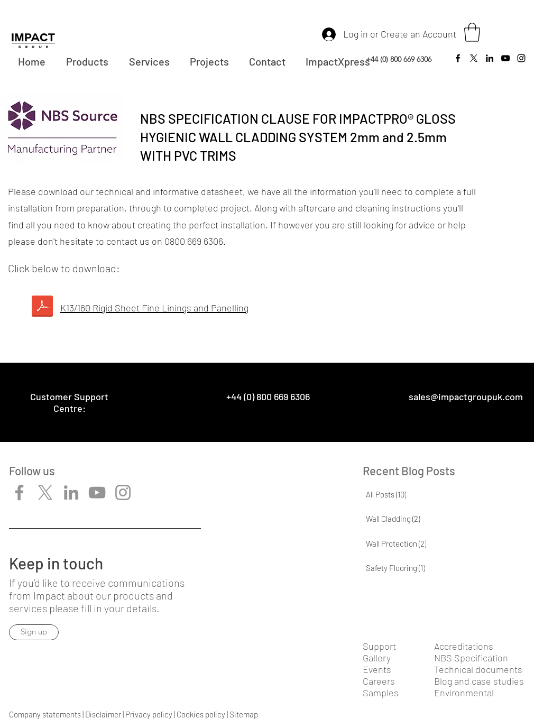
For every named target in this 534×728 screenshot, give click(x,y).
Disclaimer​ (103, 714)
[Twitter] (473, 58)
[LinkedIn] (489, 58)
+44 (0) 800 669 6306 (398, 59)
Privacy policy (148, 714)
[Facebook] (458, 58)
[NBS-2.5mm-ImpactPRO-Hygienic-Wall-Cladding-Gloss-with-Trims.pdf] (42, 307)
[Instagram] (521, 58)
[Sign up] (34, 632)
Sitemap (243, 714)
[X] (45, 492)
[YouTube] (505, 58)
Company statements (45, 714)
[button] (472, 32)
